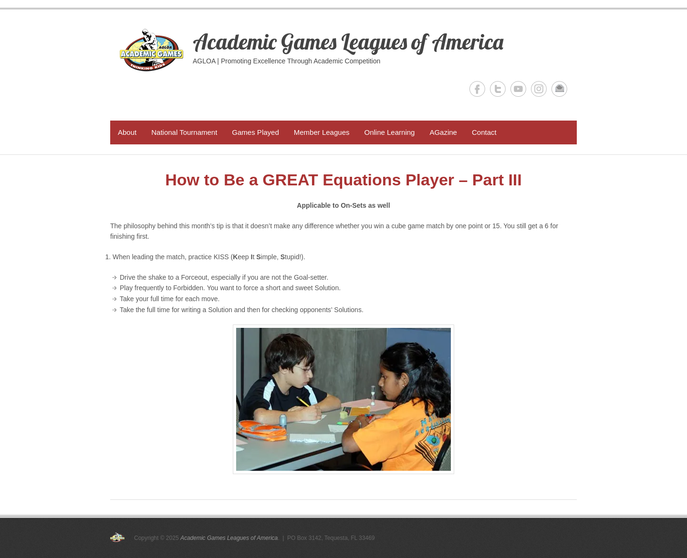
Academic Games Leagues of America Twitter (498, 89)
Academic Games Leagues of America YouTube (518, 89)
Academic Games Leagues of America (348, 41)
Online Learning (389, 132)
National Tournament (184, 132)
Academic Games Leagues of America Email (559, 89)
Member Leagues (322, 132)
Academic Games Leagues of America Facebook (477, 89)
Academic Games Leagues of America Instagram (539, 89)
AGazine (443, 132)
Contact (484, 132)
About (127, 132)
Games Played (255, 132)
